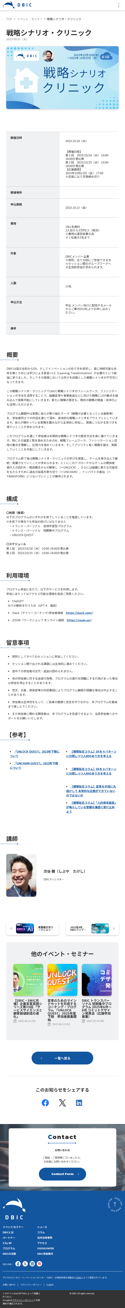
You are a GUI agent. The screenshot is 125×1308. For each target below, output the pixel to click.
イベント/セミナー (13, 1227)
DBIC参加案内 (45, 1253)
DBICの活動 (9, 1253)
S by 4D (7, 1243)
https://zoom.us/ (79, 620)
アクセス (42, 1243)
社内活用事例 (44, 1237)
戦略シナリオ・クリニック (64, 18)
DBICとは (8, 1232)
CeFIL (78, 1277)
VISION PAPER (45, 1248)
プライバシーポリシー (31, 1285)
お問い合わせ (9, 1285)
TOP (9, 18)
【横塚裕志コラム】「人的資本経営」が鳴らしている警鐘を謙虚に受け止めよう (91, 807)
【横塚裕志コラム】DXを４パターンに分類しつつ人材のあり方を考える (91, 753)
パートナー (9, 1237)
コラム (41, 1232)
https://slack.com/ (79, 613)
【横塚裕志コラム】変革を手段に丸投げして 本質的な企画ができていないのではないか (91, 790)
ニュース (42, 1227)
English (50, 1285)
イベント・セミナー (30, 18)
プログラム (9, 1248)
